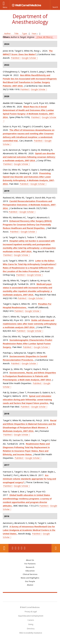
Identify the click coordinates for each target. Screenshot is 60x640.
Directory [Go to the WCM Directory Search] (30, 628)
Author (7, 33)
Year (34, 33)
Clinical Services (30, 574)
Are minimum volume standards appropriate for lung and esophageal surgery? (29, 479)
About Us (30, 560)
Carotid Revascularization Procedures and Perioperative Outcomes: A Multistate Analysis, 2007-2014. (29, 204)
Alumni (30, 585)
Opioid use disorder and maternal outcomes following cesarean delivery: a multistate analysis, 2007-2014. (29, 157)
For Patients (30, 563)
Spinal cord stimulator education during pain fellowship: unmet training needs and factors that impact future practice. (27, 399)
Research (30, 567)
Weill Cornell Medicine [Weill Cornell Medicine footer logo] (30, 597)
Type (24, 33)
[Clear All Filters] (44, 37)
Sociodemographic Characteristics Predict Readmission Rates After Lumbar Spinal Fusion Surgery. (27, 343)
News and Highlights (30, 578)
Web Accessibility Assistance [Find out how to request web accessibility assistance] (30, 633)
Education (30, 571)
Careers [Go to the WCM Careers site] (31, 620)
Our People (30, 581)
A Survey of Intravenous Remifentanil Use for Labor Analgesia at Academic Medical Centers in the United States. (29, 530)
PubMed (15, 57)
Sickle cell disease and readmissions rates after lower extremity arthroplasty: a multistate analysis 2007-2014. (30, 324)
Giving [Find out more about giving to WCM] (30, 624)
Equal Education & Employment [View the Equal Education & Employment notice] (30, 616)
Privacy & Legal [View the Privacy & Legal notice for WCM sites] (31, 611)
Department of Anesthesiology (30, 19)
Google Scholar (29, 57)
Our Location (4, 548)
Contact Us (56, 548)
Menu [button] (5, 7)
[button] (55, 5)
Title (16, 33)
